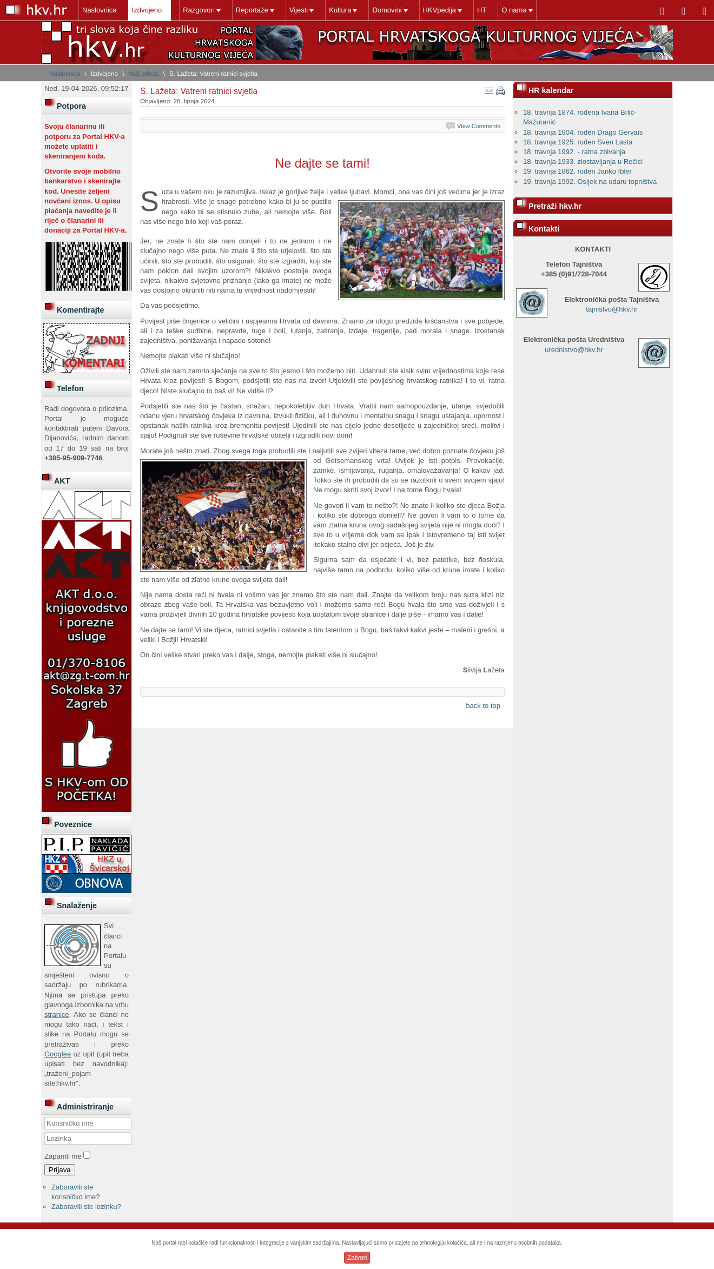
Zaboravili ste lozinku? (86, 1206)
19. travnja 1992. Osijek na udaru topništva (590, 181)
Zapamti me (63, 1156)
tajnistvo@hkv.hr (611, 309)
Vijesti (298, 10)
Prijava (60, 1170)
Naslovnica (99, 10)
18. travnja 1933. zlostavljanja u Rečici (583, 161)
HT (481, 10)
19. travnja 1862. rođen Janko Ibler (577, 171)
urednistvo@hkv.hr (574, 350)
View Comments (478, 126)
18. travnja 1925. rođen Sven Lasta (577, 142)
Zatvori (357, 1257)
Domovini (386, 10)
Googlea (57, 1054)
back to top (483, 706)
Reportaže (252, 10)
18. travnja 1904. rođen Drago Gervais (583, 132)
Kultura (340, 10)
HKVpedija (439, 10)
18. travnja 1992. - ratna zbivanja (574, 152)
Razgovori (199, 10)
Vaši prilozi (144, 73)
